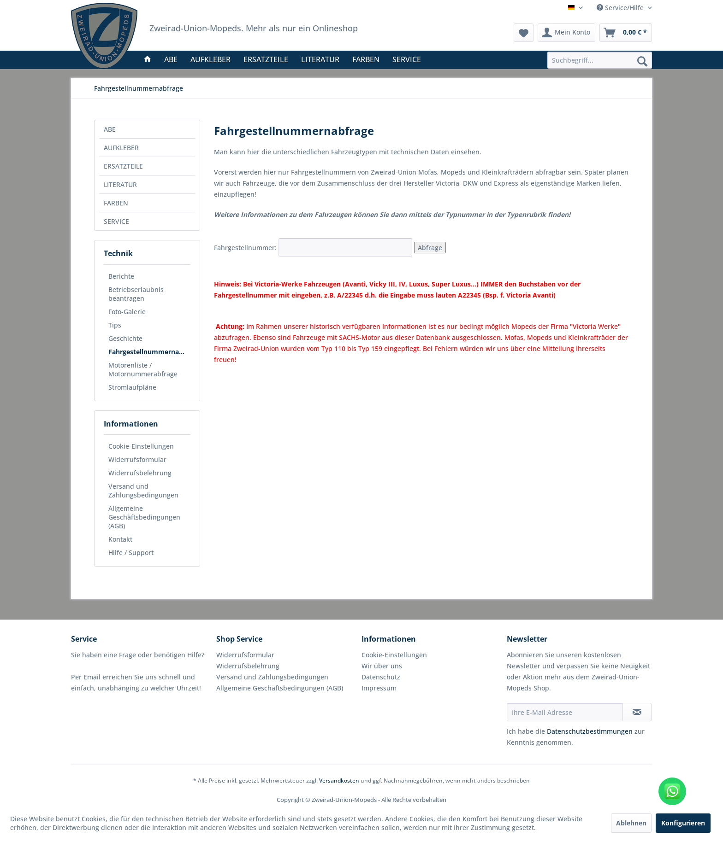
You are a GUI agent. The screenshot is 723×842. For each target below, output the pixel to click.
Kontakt (120, 539)
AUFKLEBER (121, 147)
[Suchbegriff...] (599, 60)
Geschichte (125, 338)
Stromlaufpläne (132, 387)
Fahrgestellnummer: (314, 247)
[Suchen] (642, 61)
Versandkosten (339, 780)
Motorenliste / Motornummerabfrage (143, 369)
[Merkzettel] (523, 32)
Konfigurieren (683, 823)
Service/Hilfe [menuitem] (621, 7)
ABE (110, 129)
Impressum (379, 688)
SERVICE (116, 221)
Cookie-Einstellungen (141, 446)
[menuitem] (599, 60)
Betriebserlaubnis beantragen (136, 294)
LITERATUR (120, 184)
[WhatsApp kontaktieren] (672, 791)
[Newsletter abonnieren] (637, 712)
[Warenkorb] (625, 32)
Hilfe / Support (131, 552)
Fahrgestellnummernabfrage (149, 351)
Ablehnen (631, 823)
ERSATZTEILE (123, 166)
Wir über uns (382, 665)
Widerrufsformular (137, 459)
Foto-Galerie (127, 311)
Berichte (121, 276)
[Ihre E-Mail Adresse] (565, 712)
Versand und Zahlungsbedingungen (143, 490)
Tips (114, 325)
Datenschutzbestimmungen (590, 731)
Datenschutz (381, 676)
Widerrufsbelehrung (140, 472)
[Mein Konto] (566, 32)
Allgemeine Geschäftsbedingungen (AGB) (144, 517)
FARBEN (116, 203)
